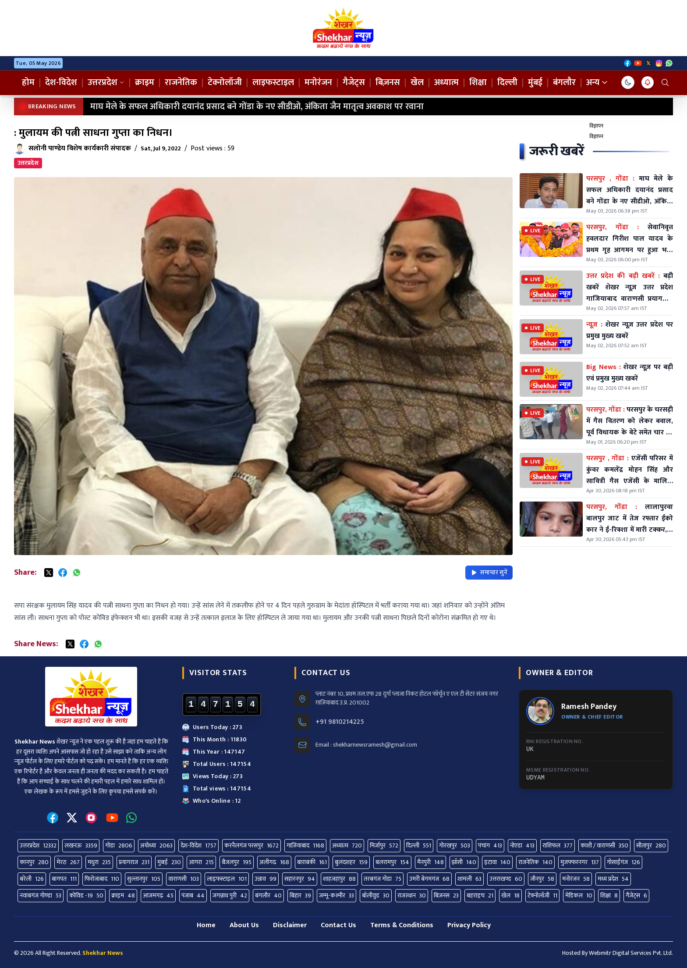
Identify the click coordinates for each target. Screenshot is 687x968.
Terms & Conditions (401, 925)
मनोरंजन (318, 82)
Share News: (36, 644)
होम (28, 82)
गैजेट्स (354, 82)
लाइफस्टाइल (273, 82)
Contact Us (338, 925)
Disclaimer (290, 925)
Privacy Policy (469, 925)
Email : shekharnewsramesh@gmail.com (366, 744)
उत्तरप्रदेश (106, 82)
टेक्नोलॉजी (225, 82)
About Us (244, 925)
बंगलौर (564, 82)
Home (206, 925)
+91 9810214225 (339, 722)
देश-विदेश (61, 82)
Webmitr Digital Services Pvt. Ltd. (631, 953)
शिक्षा (478, 82)
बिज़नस (387, 82)
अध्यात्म (446, 82)
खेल (417, 82)
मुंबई (535, 82)
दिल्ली (507, 82)
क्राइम (144, 82)
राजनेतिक (181, 82)
